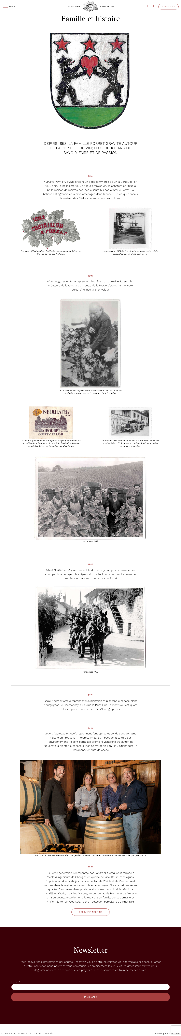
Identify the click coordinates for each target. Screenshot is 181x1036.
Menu (12, 7)
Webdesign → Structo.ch (167, 1033)
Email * (15, 982)
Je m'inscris (91, 997)
